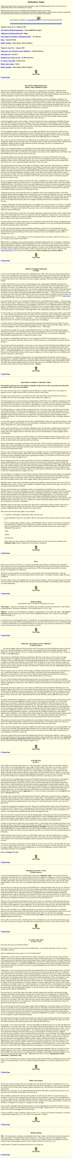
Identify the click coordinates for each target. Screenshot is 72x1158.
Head (41, 940)
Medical (36, 85)
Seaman (40, 1080)
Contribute (33, 382)
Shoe (36, 760)
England (36, 269)
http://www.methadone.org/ (27, 250)
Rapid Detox (66, 296)
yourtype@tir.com (32, 20)
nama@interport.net (7, 250)
